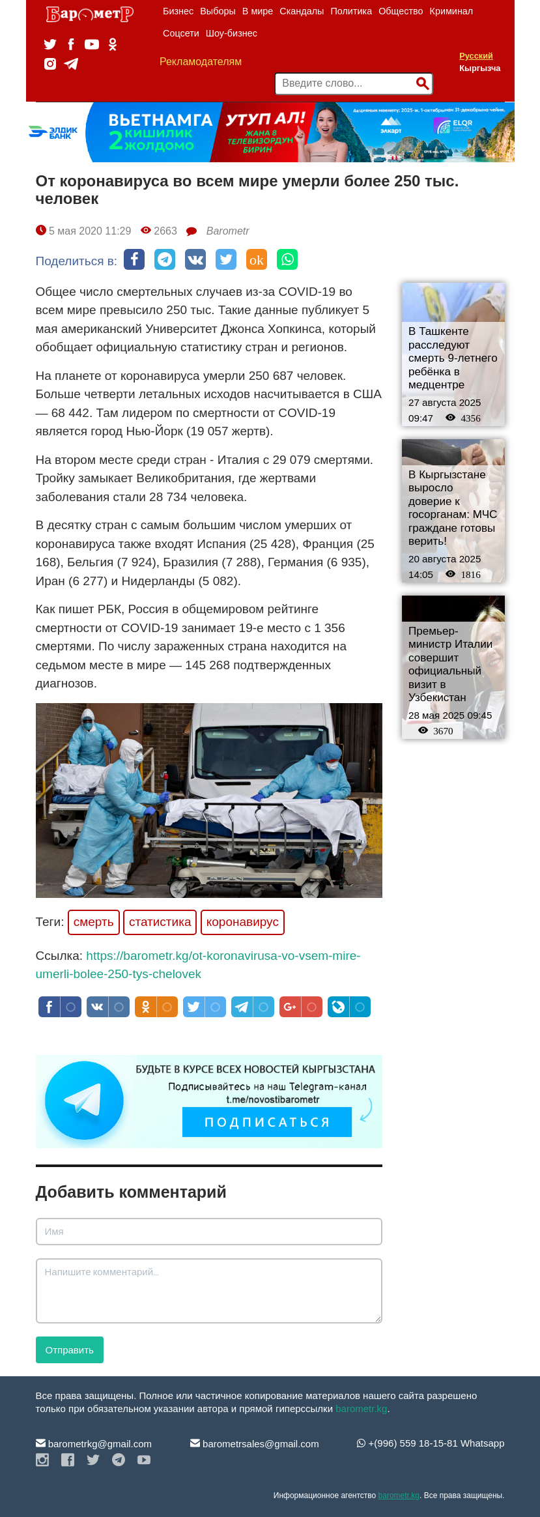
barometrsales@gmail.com (254, 1443)
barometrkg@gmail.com (94, 1443)
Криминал (452, 11)
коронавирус (242, 922)
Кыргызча (479, 68)
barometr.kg (361, 1408)
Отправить (70, 1349)
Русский (476, 56)
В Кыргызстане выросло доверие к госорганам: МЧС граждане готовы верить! (452, 508)
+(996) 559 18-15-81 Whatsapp (430, 1443)
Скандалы (301, 11)
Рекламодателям (201, 61)
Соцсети (181, 33)
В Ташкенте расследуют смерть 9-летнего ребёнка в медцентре (453, 358)
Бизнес (178, 11)
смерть (94, 922)
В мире (258, 11)
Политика (351, 11)
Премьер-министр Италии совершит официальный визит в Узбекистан (450, 664)
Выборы (218, 11)
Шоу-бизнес (231, 33)
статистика (160, 922)
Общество (400, 11)
